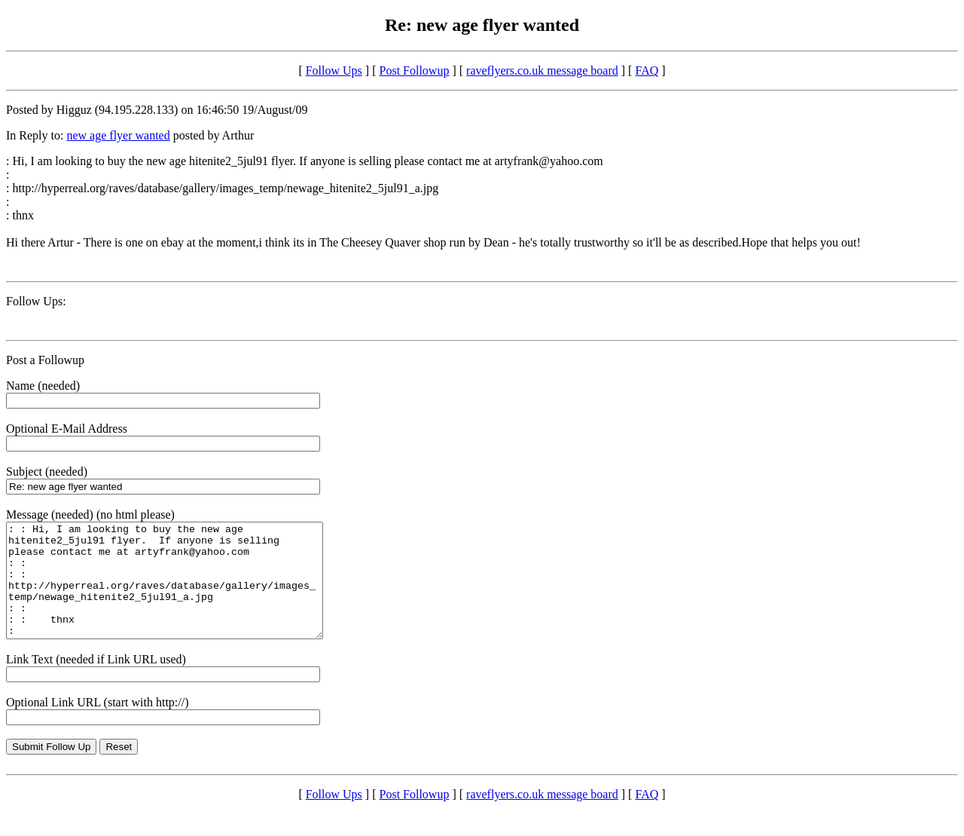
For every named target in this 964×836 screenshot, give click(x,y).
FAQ (646, 70)
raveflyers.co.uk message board (542, 70)
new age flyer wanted (117, 135)
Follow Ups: (36, 301)
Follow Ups (334, 70)
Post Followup (415, 70)
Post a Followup (45, 360)
